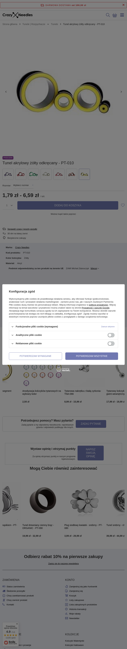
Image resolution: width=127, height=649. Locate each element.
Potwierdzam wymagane (35, 356)
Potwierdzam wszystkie (91, 356)
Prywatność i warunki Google (95, 308)
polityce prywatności (98, 305)
